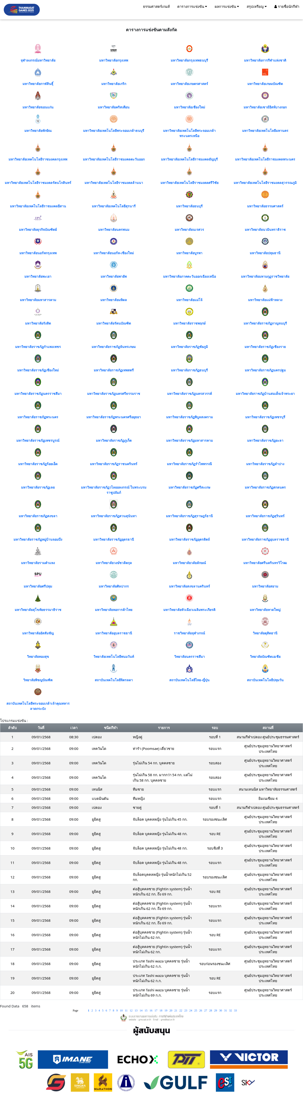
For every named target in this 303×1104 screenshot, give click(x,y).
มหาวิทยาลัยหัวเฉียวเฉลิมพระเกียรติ (189, 610)
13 (136, 1010)
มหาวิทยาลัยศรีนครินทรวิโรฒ (265, 563)
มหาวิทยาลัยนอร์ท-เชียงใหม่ (114, 253)
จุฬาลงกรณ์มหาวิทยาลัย (38, 60)
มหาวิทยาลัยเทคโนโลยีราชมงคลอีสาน (38, 206)
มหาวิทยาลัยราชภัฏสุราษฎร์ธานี (189, 516)
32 (231, 1010)
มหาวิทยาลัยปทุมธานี (265, 253)
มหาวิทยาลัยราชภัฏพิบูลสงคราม (189, 417)
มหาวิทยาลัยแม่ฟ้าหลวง (265, 300)
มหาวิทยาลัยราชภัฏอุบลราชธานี (265, 539)
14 (141, 1010)
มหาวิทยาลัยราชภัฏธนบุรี (189, 370)
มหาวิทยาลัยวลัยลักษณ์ (189, 563)
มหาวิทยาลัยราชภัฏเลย (38, 487)
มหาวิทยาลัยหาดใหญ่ (265, 610)
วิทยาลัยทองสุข (38, 657)
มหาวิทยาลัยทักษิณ (38, 131)
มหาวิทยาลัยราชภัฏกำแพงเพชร (38, 347)
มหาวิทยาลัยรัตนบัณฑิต (113, 323)
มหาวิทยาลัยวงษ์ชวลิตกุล (114, 563)
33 (236, 1010)
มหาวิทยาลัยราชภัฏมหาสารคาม (189, 440)
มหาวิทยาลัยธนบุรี (189, 206)
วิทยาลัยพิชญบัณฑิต (38, 680)
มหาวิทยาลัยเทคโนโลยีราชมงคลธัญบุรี (189, 159)
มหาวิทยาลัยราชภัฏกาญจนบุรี (265, 323)
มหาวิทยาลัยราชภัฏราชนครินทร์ (113, 464)
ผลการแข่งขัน (227, 6)
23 (186, 1010)
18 (161, 1010)
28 (211, 1010)
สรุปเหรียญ (257, 6)
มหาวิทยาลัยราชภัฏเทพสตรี (114, 370)
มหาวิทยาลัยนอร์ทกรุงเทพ (38, 253)
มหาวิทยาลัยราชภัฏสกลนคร (265, 487)
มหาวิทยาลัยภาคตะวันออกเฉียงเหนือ (189, 276)
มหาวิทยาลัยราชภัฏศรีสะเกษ (189, 487)
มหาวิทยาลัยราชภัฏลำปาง (265, 464)
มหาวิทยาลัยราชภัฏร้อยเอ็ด (38, 464)
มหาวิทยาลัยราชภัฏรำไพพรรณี (189, 464)
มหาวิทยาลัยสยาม (265, 586)
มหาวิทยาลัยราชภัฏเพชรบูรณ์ (37, 440)
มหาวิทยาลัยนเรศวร (189, 229)
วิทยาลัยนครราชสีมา (189, 657)
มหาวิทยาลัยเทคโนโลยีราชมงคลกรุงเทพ (38, 159)
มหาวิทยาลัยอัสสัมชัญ (38, 633)
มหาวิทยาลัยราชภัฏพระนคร (38, 417)
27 (206, 1010)
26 (201, 1010)
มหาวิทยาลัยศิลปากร (114, 586)
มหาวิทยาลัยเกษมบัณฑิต (265, 84)
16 (151, 1010)
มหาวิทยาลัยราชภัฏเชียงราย (265, 347)
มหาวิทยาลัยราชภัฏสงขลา (38, 516)
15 (146, 1010)
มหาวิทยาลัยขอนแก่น (37, 107)
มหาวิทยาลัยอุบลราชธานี (113, 633)
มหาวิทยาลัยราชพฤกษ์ (189, 323)
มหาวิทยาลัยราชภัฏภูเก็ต (114, 440)
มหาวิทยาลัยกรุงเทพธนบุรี (189, 60)
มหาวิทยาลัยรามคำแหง (38, 563)
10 (121, 1010)
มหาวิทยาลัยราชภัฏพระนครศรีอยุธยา (113, 417)
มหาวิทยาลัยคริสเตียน (113, 107)
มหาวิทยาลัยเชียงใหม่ (189, 107)
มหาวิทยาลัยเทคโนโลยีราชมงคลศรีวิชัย (189, 183)
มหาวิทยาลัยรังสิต (38, 323)
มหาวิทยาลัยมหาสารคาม (38, 300)
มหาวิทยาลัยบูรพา (189, 253)
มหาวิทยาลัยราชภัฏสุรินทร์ (265, 516)
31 (226, 1010)
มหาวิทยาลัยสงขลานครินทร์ (189, 586)
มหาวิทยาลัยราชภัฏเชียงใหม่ (38, 370)
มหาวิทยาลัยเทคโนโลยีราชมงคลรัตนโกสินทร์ (38, 183)
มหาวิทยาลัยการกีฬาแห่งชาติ (265, 60)
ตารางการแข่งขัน (192, 6)
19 (166, 1010)
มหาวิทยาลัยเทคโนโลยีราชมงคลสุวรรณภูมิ (265, 183)
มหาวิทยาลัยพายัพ (114, 276)
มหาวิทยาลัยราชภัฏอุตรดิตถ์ (189, 539)
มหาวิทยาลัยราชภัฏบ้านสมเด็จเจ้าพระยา (265, 394)
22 (181, 1010)
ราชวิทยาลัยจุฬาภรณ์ (189, 633)
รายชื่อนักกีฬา (286, 6)
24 (191, 1010)
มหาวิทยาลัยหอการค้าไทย (113, 610)
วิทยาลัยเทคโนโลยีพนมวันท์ (114, 657)
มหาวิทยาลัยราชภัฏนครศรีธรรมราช (113, 394)
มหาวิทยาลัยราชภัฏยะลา (265, 440)
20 (171, 1010)
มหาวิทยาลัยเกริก (113, 84)
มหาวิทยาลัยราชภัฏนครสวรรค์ (189, 394)
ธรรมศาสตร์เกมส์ (156, 6)
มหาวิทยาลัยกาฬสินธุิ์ (37, 84)
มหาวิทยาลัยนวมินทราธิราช (265, 229)
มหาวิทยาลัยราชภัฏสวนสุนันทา (114, 516)
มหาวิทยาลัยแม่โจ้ (189, 300)
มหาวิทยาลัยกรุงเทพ (113, 60)
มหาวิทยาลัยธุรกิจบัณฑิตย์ (38, 229)
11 (126, 1010)
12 (131, 1010)
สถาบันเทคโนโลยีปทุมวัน (265, 680)
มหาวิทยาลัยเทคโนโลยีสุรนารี (114, 206)
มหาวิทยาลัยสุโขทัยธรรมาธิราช (38, 610)
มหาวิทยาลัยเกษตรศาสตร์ (189, 84)
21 (176, 1010)
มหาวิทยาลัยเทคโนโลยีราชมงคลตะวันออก (114, 159)
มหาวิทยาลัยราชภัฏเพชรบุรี (265, 417)
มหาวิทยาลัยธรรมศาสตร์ (265, 206)
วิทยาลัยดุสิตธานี (265, 633)
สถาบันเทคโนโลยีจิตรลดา (114, 680)
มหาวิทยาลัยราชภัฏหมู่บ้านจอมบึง (37, 539)
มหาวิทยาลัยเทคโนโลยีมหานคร (265, 131)
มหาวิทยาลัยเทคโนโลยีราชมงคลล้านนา (114, 183)
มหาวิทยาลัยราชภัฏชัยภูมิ (189, 347)
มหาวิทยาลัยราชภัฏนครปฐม (265, 370)
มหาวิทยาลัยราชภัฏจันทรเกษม (114, 347)
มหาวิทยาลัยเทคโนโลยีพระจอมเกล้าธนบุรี (113, 131)
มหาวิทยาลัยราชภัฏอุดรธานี (113, 539)
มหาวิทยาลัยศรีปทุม (38, 586)
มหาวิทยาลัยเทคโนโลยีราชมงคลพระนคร (265, 159)
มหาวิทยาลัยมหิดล (113, 300)
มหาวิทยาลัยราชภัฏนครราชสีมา (38, 394)
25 (196, 1010)
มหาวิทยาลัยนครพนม (113, 229)
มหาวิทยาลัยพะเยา (37, 276)
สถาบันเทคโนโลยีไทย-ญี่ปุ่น (189, 680)
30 (221, 1010)
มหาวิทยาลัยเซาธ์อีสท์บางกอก (265, 107)
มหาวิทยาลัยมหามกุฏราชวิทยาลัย (265, 276)
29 (216, 1010)
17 (156, 1010)
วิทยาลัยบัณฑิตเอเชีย (265, 657)
